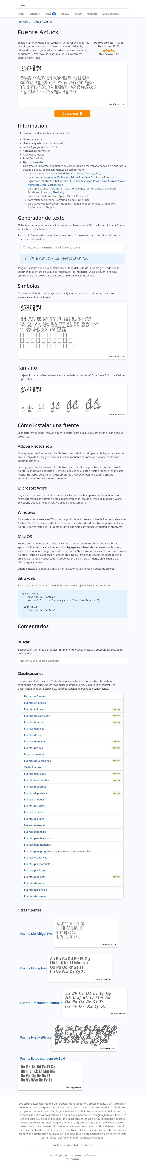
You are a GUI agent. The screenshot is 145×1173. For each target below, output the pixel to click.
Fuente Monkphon (66, 968)
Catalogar (34, 13)
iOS (98, 173)
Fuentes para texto (35, 831)
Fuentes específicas (35, 857)
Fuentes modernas (35, 786)
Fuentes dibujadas (35, 773)
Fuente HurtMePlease (68, 1037)
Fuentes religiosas (34, 877)
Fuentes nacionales (35, 890)
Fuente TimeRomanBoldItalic (73, 1003)
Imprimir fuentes (34, 754)
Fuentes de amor (34, 883)
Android (89, 173)
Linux (80, 173)
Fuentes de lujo (33, 735)
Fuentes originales (35, 703)
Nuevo (50, 13)
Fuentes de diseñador (37, 715)
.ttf (46, 162)
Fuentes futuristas (35, 806)
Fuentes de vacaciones (37, 761)
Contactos (86, 1145)
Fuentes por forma (35, 870)
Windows (64, 173)
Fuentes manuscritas (36, 780)
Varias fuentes (32, 767)
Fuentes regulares (34, 741)
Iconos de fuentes (34, 825)
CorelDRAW (54, 185)
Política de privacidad (65, 1145)
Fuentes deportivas (35, 793)
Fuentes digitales (34, 819)
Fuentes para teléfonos (37, 838)
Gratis (21, 13)
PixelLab (58, 192)
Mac (73, 173)
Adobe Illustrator (70, 181)
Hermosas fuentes (35, 696)
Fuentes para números (37, 844)
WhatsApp (78, 188)
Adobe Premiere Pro (82, 177)
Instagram (56, 188)
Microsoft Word (117, 181)
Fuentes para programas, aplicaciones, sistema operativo (57, 851)
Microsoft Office (37, 185)
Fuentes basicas (33, 748)
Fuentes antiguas (34, 799)
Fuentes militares (34, 709)
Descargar (72, 113)
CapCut (99, 188)
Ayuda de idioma (110, 13)
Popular (78, 13)
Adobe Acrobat (50, 181)
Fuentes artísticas (34, 812)
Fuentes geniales (34, 728)
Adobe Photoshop (58, 177)
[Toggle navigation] (23, 4)
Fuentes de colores (35, 896)
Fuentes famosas (34, 722)
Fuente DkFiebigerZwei (69, 933)
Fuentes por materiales (37, 864)
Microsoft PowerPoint (94, 181)
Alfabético (92, 13)
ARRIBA (65, 13)
